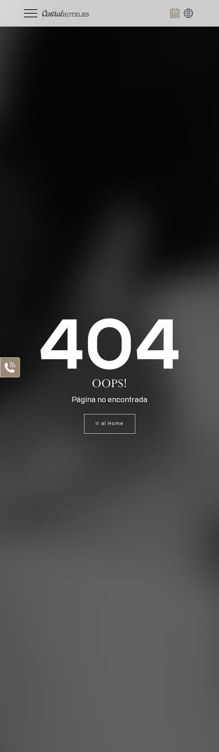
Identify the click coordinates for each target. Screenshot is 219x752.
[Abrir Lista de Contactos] (10, 367)
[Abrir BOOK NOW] (174, 13)
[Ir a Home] (65, 13)
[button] (188, 13)
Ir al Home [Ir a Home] (110, 423)
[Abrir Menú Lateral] (30, 13)
